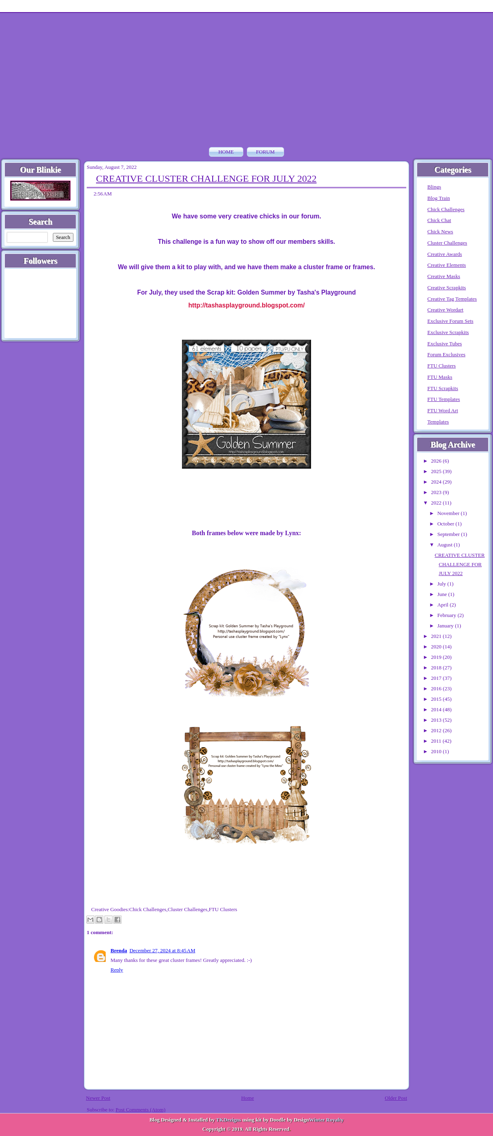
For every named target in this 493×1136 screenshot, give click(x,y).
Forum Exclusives (446, 354)
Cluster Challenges (188, 909)
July (442, 584)
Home (226, 152)
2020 (437, 647)
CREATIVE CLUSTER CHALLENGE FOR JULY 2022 (206, 178)
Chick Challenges (147, 909)
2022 (437, 503)
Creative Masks (443, 276)
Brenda (119, 950)
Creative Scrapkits (446, 288)
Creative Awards (444, 254)
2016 (437, 688)
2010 (437, 751)
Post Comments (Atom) (141, 1110)
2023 (437, 492)
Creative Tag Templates (452, 299)
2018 (437, 668)
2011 (437, 741)
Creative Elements (446, 265)
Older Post (396, 1098)
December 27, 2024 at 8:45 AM (162, 950)
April (443, 605)
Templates (438, 422)
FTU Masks (439, 377)
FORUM (265, 152)
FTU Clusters (223, 909)
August (445, 545)
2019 (437, 657)
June (442, 594)
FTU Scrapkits (442, 388)
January (446, 626)
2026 (437, 461)
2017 (437, 678)
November (449, 513)
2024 (437, 482)
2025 (437, 471)
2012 (437, 730)
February (447, 615)
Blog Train (438, 198)
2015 (437, 699)
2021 (437, 636)
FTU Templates (443, 399)
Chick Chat (439, 220)
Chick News (440, 231)
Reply (117, 970)
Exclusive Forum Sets (450, 321)
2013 (437, 720)
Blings (434, 187)
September (449, 534)
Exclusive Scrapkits (448, 332)
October (446, 524)
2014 (437, 709)
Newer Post (98, 1098)
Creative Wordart (445, 310)
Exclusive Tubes (444, 344)
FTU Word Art (442, 410)
